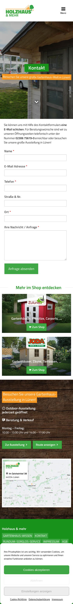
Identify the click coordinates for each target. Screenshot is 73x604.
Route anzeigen (47, 444)
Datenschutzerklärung (39, 599)
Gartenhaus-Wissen (17, 535)
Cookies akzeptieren (36, 569)
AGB (64, 541)
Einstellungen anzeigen (36, 591)
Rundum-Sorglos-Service (21, 541)
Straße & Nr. (12, 196)
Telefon (10, 181)
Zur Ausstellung (16, 444)
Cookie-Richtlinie (18, 599)
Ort (7, 212)
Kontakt (41, 535)
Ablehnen (36, 580)
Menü (63, 11)
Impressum (57, 599)
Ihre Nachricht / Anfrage (21, 227)
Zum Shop (37, 327)
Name (9, 151)
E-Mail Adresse (15, 166)
